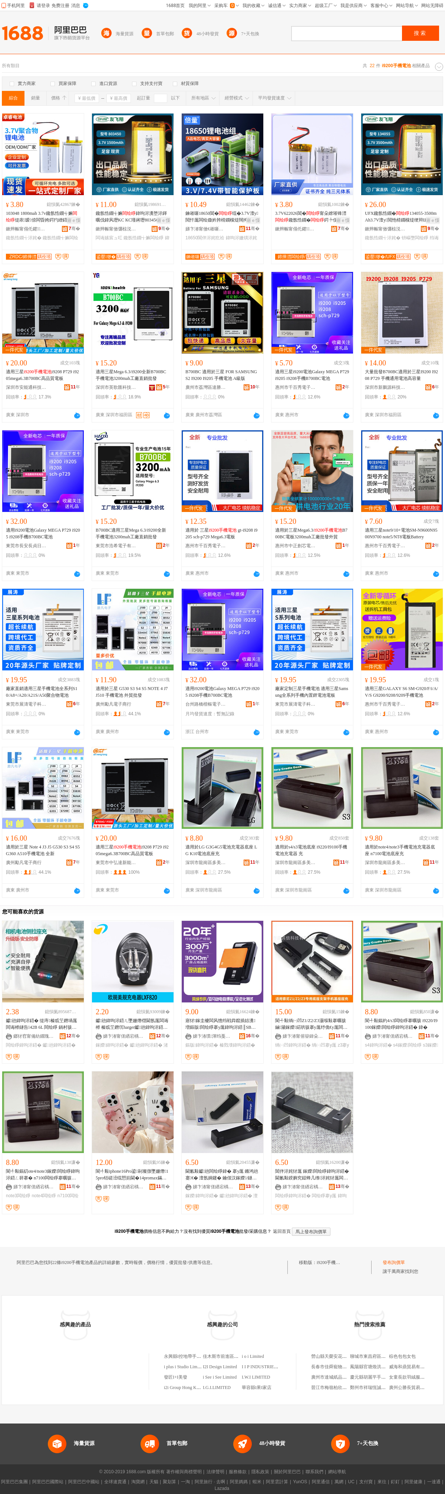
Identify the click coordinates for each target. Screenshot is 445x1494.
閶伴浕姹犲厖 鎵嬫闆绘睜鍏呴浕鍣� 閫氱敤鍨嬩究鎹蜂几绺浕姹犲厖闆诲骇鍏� (312, 1175)
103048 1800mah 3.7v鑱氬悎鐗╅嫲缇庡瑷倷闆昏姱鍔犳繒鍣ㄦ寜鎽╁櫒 (41, 217)
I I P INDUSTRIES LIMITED (269, 1366)
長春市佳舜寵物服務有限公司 (340, 1366)
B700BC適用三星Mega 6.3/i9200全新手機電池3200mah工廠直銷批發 (131, 533)
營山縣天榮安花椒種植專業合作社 (344, 1356)
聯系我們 (314, 1471)
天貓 (153, 1481)
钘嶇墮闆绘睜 (415, 237)
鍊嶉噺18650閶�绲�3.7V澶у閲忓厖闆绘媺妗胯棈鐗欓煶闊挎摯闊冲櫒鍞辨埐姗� (221, 217)
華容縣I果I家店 (256, 1387)
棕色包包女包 (402, 1356)
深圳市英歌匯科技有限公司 (116, 387)
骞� (74, 228)
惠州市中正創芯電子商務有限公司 (295, 545)
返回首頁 (282, 1231)
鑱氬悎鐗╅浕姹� (24, 237)
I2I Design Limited (220, 1366)
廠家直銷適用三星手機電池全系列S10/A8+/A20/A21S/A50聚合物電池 (42, 692)
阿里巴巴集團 (14, 1481)
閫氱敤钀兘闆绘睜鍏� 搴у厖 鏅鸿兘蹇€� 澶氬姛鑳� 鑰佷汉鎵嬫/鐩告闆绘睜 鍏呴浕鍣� (221, 1175)
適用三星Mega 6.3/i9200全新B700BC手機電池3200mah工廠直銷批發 (131, 375)
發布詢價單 (394, 1262)
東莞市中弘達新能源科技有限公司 (116, 862)
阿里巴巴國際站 (47, 1481)
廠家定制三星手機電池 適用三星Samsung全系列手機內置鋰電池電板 (311, 692)
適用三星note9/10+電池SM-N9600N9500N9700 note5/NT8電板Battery (401, 533)
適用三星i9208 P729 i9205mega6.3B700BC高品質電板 (42, 375)
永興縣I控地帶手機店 (184, 1356)
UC (351, 1481)
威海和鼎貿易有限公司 (411, 1366)
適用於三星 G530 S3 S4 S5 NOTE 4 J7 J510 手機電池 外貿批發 (132, 692)
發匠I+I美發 (175, 1377)
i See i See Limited (220, 1377)
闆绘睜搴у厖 (324, 1195)
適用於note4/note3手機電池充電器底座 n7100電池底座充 (400, 850)
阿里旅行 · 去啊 (210, 1481)
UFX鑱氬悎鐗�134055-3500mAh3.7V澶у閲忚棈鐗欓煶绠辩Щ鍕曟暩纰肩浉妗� (400, 217)
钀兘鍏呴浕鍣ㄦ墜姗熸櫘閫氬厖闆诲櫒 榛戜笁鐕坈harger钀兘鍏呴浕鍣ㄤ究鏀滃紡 (132, 1024)
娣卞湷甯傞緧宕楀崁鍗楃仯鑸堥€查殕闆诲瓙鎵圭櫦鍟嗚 (213, 1186)
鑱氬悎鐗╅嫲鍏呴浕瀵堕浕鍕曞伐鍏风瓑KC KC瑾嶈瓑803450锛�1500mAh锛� (132, 217)
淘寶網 (138, 1481)
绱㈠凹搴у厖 (324, 1045)
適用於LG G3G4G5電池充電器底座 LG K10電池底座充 (221, 850)
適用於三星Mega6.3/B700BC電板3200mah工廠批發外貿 (311, 533)
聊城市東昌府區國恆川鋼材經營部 (383, 1356)
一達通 (434, 1481)
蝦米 (257, 1481)
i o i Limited (253, 1356)
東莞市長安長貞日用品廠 (26, 545)
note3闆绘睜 (18, 1195)
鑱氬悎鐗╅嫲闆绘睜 (143, 237)
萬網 (338, 1481)
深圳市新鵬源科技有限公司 (385, 387)
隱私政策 (260, 1471)
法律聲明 (215, 1471)
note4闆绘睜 (44, 1195)
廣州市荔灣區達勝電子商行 (205, 387)
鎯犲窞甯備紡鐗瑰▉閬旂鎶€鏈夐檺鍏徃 (33, 1036)
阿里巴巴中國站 (83, 1481)
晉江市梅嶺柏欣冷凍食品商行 (340, 1387)
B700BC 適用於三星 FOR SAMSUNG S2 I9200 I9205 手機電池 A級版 (221, 375)
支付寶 (366, 1481)
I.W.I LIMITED (256, 1377)
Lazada (222, 1488)
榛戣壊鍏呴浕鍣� (237, 1045)
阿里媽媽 (239, 1481)
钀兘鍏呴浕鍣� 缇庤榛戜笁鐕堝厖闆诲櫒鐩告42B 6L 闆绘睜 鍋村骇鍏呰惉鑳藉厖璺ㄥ (41, 1024)
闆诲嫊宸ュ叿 (109, 237)
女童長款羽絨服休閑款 (411, 1377)
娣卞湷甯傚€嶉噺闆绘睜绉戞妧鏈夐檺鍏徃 (205, 229)
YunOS (300, 1481)
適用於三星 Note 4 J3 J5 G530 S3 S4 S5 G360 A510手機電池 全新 (43, 850)
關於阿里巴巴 (287, 1471)
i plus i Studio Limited (184, 1366)
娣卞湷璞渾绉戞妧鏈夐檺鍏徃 (213, 1036)
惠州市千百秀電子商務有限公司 (295, 387)
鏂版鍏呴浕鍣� (201, 1045)
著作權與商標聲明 (184, 1471)
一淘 (185, 1481)
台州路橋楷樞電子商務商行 (205, 704)
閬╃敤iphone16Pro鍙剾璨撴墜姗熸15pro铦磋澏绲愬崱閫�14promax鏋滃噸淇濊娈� (132, 1175)
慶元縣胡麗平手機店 (370, 1377)
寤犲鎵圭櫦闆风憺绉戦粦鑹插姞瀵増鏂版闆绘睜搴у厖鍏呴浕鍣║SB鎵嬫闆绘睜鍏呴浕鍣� (220, 1024)
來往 (382, 1481)
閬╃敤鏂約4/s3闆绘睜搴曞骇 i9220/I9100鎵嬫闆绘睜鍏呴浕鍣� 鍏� (401, 1024)
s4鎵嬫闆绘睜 (407, 1045)
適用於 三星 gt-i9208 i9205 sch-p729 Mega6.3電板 (221, 533)
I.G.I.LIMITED (217, 1387)
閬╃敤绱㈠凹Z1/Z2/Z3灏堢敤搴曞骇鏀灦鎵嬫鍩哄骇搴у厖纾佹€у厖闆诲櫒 (311, 1024)
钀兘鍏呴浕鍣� (59, 1045)
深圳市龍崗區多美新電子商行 (205, 862)
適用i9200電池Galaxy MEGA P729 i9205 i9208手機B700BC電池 (43, 533)
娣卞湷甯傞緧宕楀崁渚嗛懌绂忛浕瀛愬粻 (123, 1036)
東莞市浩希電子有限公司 (116, 545)
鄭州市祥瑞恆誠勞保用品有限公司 (383, 1387)
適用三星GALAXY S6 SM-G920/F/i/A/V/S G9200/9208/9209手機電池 (401, 692)
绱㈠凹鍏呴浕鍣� (293, 1045)
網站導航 (337, 1471)
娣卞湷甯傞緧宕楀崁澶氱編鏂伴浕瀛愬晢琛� (392, 1036)
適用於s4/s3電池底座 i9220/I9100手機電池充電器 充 (311, 850)
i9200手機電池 (331, 1262)
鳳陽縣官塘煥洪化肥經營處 (376, 1366)
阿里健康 (413, 1481)
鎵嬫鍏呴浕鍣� (112, 1045)
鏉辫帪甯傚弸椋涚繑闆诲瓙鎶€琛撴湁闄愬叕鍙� (116, 229)
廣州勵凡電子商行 (113, 704)
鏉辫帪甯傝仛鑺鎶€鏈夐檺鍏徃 (26, 229)
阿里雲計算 (277, 1481)
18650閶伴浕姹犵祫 (204, 237)
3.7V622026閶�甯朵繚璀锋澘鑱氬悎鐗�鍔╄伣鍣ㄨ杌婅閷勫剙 (311, 217)
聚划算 (169, 1481)
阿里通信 (321, 1481)
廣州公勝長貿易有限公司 (413, 1387)
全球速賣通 (115, 1481)
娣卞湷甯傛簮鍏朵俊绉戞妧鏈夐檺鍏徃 (303, 1036)
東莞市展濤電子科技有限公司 (26, 704)
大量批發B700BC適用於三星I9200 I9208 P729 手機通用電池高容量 (401, 375)
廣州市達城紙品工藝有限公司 (340, 1377)
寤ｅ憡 (73, 220)
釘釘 (395, 1481)
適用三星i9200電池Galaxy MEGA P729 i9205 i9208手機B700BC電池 (312, 375)
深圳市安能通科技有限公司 (26, 387)
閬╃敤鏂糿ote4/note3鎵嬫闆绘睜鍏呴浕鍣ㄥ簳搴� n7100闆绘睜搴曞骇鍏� (43, 1175)
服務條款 (238, 1471)
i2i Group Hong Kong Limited (191, 1387)
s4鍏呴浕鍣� (378, 1045)
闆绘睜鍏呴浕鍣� (24, 1045)
